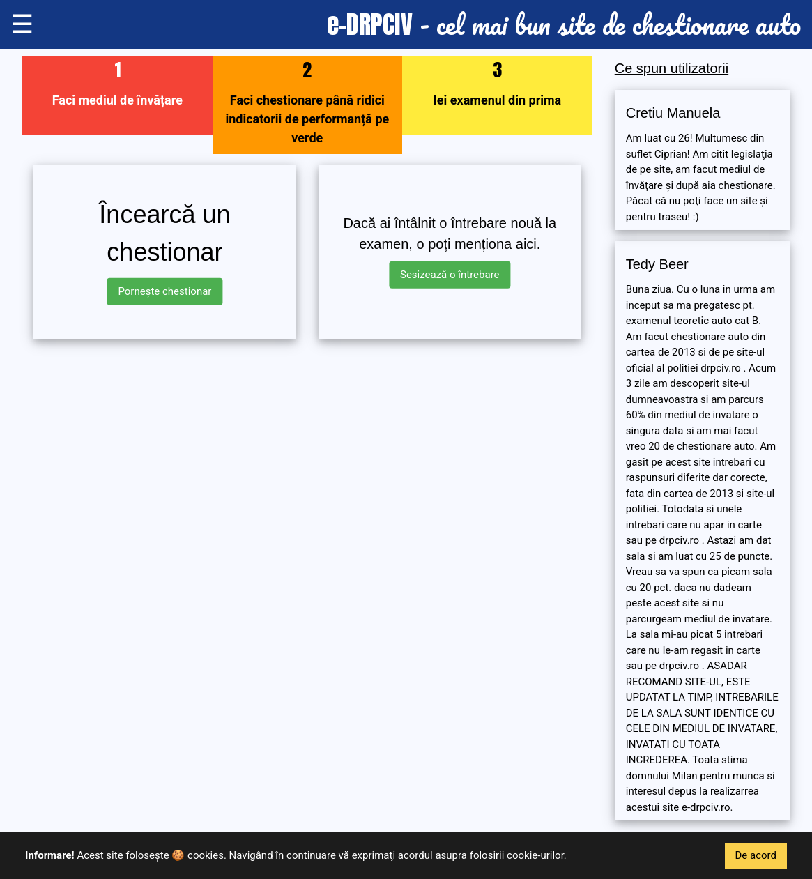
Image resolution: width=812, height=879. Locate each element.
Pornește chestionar (164, 291)
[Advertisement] (307, 448)
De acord (756, 855)
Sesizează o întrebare (450, 274)
